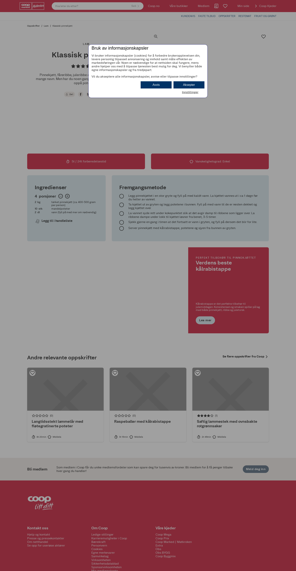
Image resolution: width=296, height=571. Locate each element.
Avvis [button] (156, 84)
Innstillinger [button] (190, 92)
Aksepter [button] (189, 84)
